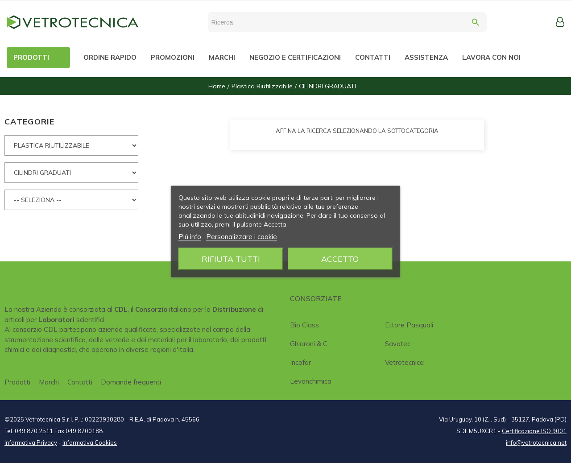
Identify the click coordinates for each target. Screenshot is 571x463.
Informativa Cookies (89, 442)
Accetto (340, 259)
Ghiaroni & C (308, 343)
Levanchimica (310, 381)
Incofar (300, 362)
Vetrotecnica (404, 362)
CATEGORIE (29, 121)
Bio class (304, 325)
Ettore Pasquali (409, 325)
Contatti (79, 382)
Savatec (397, 343)
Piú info (189, 236)
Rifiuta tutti (231, 259)
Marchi (49, 382)
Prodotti (17, 382)
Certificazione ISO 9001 (534, 430)
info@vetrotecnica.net (536, 442)
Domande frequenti (131, 382)
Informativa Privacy (30, 442)
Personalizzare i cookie (241, 236)
